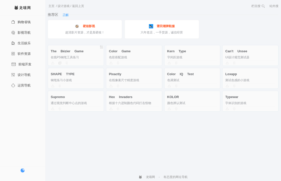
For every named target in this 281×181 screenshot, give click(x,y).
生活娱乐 (21, 43)
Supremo (58, 97)
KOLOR (173, 97)
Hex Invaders (121, 97)
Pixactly (115, 74)
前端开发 (21, 64)
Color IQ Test (180, 74)
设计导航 (21, 75)
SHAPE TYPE (63, 74)
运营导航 (21, 85)
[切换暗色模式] (22, 170)
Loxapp (231, 74)
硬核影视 (85, 26)
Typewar (231, 97)
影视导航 (21, 32)
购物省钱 (21, 22)
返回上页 (78, 6)
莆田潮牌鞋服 (162, 26)
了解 (66, 15)
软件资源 (21, 54)
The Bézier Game (67, 51)
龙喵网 (147, 177)
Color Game (120, 51)
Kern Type (176, 51)
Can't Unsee (236, 51)
